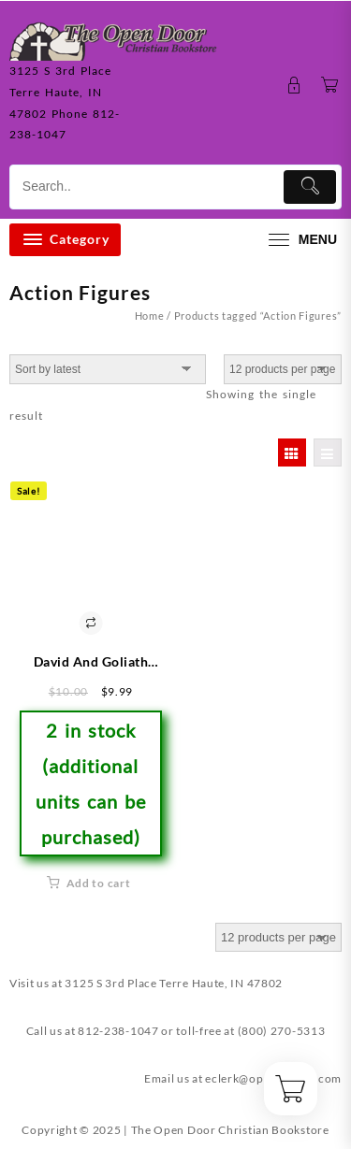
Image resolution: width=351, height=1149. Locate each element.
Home (150, 315)
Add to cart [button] (98, 883)
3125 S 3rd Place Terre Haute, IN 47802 (174, 983)
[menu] (300, 240)
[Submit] (310, 187)
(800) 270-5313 (282, 1031)
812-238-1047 (118, 1031)
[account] (294, 85)
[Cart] (330, 85)
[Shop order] (107, 369)
